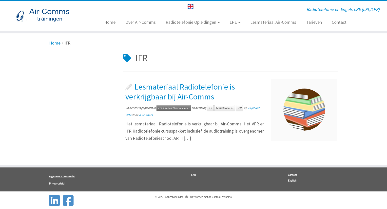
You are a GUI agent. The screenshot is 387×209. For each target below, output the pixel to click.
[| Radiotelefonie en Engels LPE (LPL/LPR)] (44, 16)
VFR (239, 108)
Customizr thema (222, 197)
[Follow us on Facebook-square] (70, 200)
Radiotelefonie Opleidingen (193, 22)
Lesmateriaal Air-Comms (273, 22)
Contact (339, 22)
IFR (210, 108)
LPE (235, 22)
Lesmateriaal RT (224, 108)
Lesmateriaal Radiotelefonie (173, 108)
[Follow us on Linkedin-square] (56, 200)
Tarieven (314, 22)
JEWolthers (145, 115)
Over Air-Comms (140, 22)
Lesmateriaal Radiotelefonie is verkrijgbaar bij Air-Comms (180, 92)
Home (110, 22)
